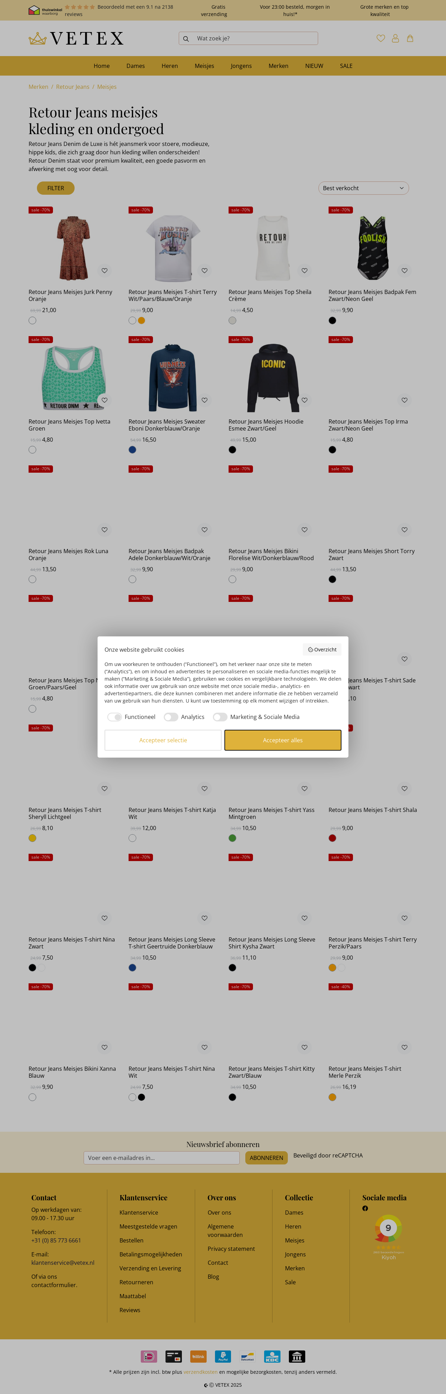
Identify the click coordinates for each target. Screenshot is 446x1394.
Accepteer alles (283, 740)
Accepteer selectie (163, 740)
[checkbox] (130, 717)
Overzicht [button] (322, 649)
